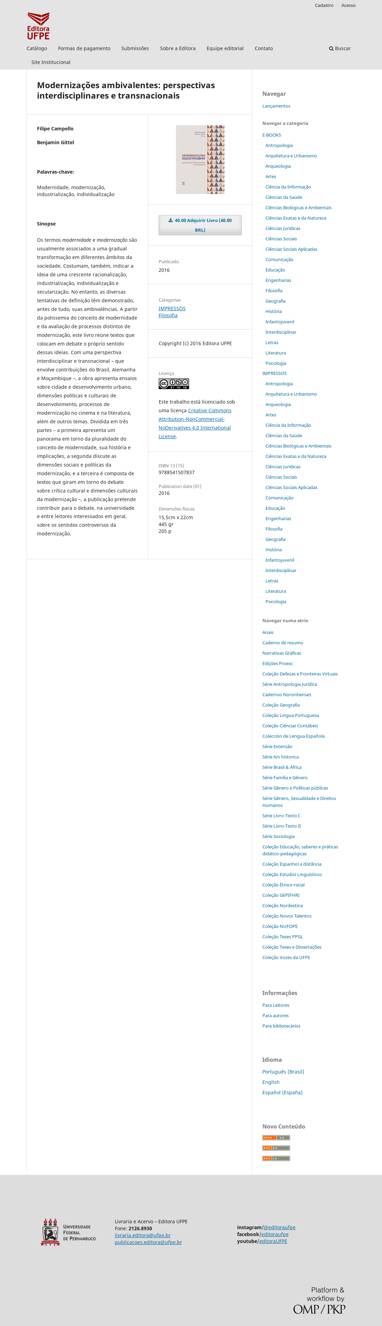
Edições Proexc (277, 663)
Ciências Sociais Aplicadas (291, 249)
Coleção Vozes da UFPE (286, 957)
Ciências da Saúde (283, 197)
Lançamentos (276, 106)
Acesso (349, 5)
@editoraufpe (280, 1227)
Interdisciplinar (280, 332)
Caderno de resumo (282, 642)
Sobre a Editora (178, 48)
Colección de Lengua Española (293, 736)
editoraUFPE (273, 1241)
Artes (270, 176)
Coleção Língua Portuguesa (290, 715)
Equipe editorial (225, 48)
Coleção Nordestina (282, 905)
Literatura (275, 353)
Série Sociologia (278, 836)
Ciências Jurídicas (282, 228)
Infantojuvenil (279, 322)
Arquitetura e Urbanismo (291, 156)
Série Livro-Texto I (280, 815)
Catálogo (37, 48)
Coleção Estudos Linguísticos (292, 874)
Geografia (275, 301)
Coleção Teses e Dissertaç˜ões (292, 947)
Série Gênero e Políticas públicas (295, 788)
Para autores (275, 1015)
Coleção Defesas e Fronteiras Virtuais (300, 674)
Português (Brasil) (283, 1071)
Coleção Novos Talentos (286, 916)
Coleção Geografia (281, 705)
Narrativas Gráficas (281, 653)
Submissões (135, 48)
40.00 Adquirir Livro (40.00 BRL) (203, 225)
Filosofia (168, 315)
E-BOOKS (271, 135)
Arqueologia (278, 166)
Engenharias (278, 280)
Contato (264, 48)
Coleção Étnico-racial (283, 885)
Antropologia (279, 145)
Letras (271, 342)
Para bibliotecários (281, 1026)
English (271, 1082)
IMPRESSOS (172, 308)
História (273, 311)
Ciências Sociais (281, 239)
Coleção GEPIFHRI (280, 895)
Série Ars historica (280, 757)
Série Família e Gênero (285, 777)
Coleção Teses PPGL (282, 936)
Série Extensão (277, 746)
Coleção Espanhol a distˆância (292, 864)
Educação (275, 270)
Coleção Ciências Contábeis (290, 725)
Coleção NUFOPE (280, 926)
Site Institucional (51, 62)
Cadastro (324, 5)
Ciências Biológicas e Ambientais (298, 207)
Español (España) (282, 1092)
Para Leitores (275, 1005)
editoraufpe (275, 1234)
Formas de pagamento (84, 48)
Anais (267, 632)
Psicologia (275, 363)
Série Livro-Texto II (281, 826)
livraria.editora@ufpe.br (143, 1235)
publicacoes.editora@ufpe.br (148, 1242)
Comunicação (279, 259)
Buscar (340, 48)
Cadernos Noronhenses (286, 694)
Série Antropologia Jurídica (289, 684)
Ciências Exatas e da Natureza (295, 218)
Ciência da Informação (288, 187)
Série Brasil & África (281, 767)
